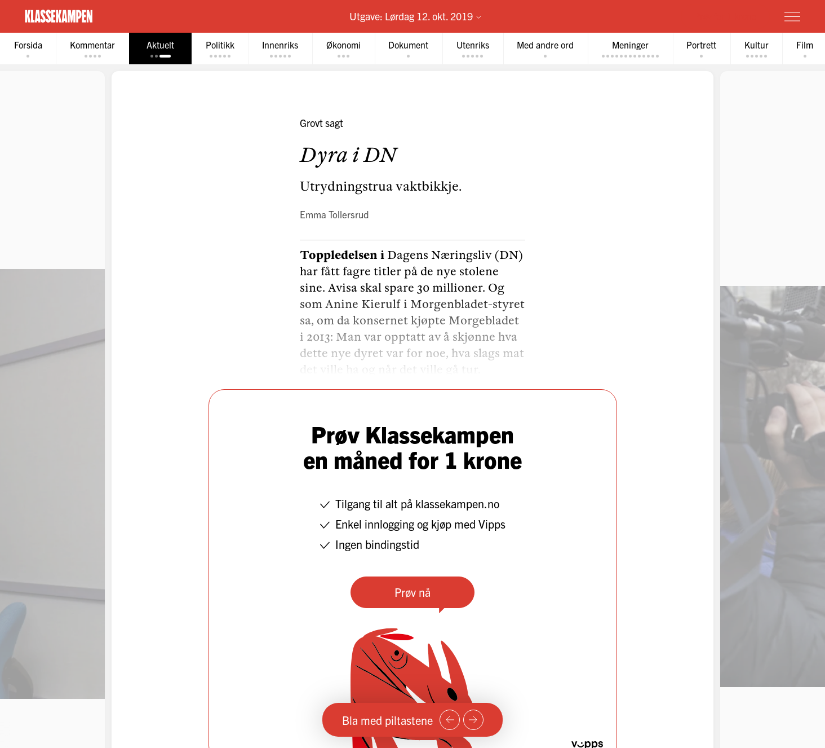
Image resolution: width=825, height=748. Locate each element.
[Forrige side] (450, 720)
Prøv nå (412, 593)
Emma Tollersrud (334, 215)
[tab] (28, 49)
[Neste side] (473, 720)
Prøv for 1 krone (725, 15)
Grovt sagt (321, 123)
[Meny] (792, 16)
